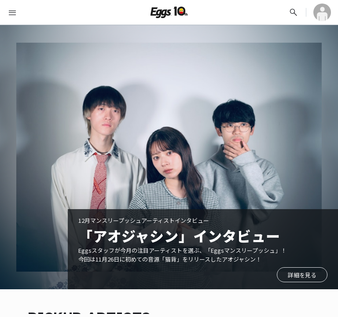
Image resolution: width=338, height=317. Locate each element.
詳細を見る (302, 275)
